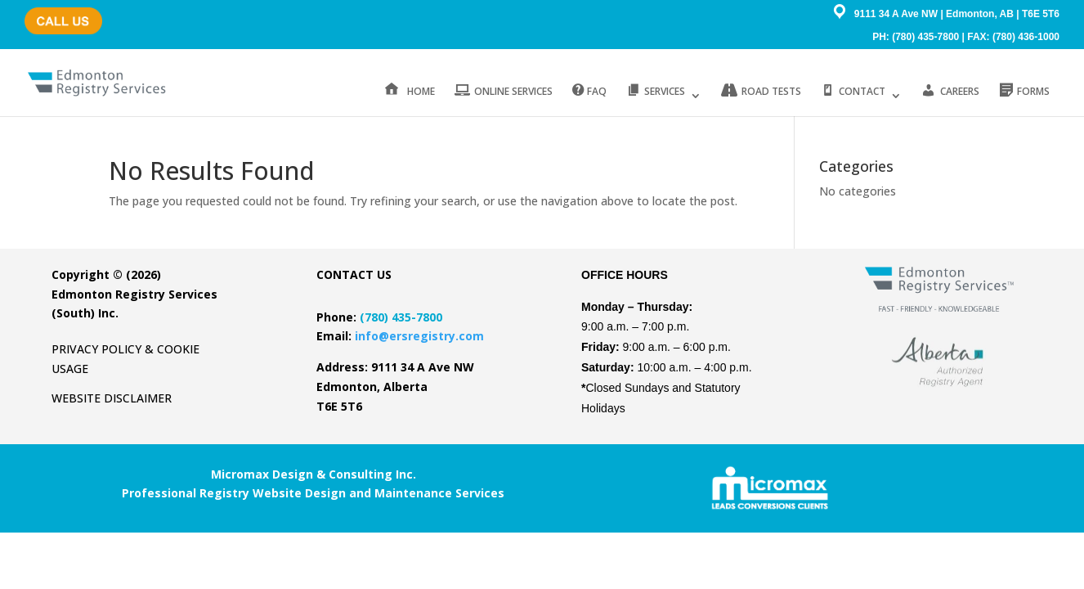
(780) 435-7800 (58, 12)
